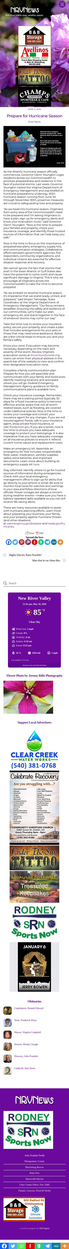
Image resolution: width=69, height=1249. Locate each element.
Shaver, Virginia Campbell (27, 1032)
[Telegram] (47, 542)
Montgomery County (34, 1161)
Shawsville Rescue (34, 1179)
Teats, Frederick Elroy (25, 1020)
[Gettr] (34, 542)
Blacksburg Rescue (34, 1167)
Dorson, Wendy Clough (26, 1044)
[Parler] (28, 542)
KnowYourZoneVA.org (45, 355)
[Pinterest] (21, 542)
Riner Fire (34, 1173)
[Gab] (41, 542)
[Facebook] (9, 542)
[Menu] (62, 4)
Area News (34, 121)
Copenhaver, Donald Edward (28, 1008)
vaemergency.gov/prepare (24, 523)
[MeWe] (54, 542)
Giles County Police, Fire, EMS (34, 1184)
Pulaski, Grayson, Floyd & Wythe (34, 1190)
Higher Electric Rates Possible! (25, 555)
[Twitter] (15, 542)
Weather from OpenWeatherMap (34, 665)
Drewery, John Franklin (26, 1056)
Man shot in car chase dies (46, 560)
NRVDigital (44, 1228)
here (52, 389)
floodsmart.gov (19, 427)
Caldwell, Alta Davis (24, 1068)
